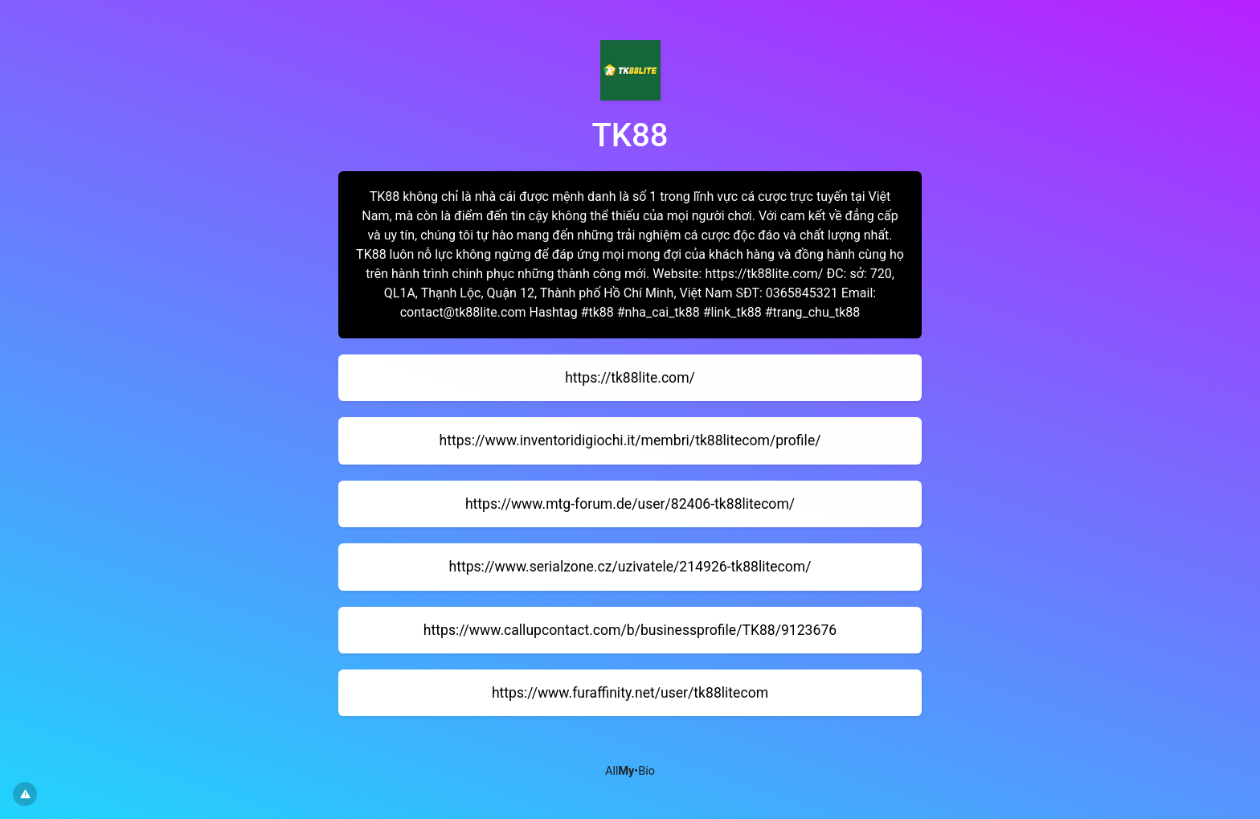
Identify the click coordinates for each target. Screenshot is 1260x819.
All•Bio (630, 771)
